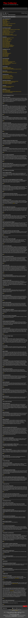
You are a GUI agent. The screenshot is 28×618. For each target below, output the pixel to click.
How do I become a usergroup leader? (7, 62)
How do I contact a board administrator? (8, 92)
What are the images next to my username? (8, 32)
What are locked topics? (6, 55)
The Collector (10, 3)
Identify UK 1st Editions (21, 612)
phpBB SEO (16, 610)
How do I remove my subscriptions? (7, 83)
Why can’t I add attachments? (6, 43)
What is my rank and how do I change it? (8, 34)
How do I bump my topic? (6, 47)
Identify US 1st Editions (13, 612)
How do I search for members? (6, 77)
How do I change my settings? (6, 28)
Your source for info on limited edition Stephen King (10, 4)
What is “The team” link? (6, 64)
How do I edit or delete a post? (6, 38)
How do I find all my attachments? (7, 87)
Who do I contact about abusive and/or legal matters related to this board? (12, 91)
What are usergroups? (5, 60)
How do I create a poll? (5, 40)
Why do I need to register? (6, 19)
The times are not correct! (6, 30)
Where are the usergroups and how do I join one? (9, 61)
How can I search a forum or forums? (7, 75)
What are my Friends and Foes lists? (7, 71)
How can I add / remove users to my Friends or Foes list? (10, 72)
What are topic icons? (5, 56)
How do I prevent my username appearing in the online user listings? (11, 29)
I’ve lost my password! (5, 24)
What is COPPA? (5, 20)
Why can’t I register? (5, 21)
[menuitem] (4, 13)
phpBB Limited (5, 577)
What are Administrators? (6, 59)
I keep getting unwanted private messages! (8, 68)
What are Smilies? (5, 51)
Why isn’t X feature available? (6, 90)
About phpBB (17, 578)
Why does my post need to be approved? (8, 46)
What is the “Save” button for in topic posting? (8, 45)
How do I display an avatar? (6, 33)
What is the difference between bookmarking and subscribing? (10, 81)
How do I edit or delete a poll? (6, 41)
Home (4, 612)
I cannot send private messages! (7, 67)
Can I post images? (5, 52)
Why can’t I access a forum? (6, 42)
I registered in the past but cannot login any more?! (9, 23)
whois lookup (12, 590)
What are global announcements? (7, 53)
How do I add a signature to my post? (7, 39)
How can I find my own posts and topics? (8, 78)
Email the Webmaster (20, 616)
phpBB (14, 203)
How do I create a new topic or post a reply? (8, 37)
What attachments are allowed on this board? (8, 86)
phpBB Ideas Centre (15, 583)
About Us (7, 612)
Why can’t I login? (5, 22)
